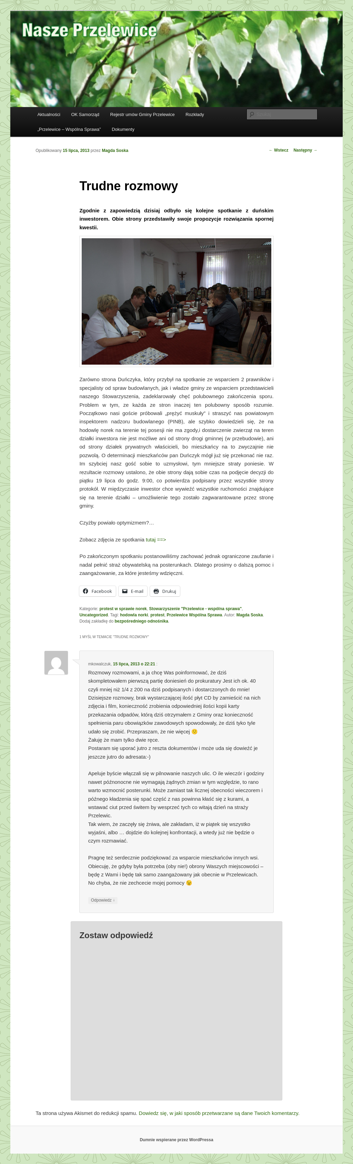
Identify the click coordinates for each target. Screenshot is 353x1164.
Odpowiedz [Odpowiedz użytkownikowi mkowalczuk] (103, 900)
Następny (305, 150)
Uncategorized (93, 615)
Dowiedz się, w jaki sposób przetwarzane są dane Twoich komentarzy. (219, 1113)
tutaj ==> (156, 539)
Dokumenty (123, 129)
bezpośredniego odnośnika (141, 621)
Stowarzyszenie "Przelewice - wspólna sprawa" (195, 608)
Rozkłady (194, 114)
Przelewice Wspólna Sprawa (194, 615)
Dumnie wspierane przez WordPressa (176, 1139)
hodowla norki (134, 615)
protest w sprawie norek (123, 608)
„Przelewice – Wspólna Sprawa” (69, 129)
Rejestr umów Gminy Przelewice (142, 114)
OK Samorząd (85, 114)
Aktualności (48, 114)
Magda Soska (115, 150)
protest (157, 615)
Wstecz (279, 150)
